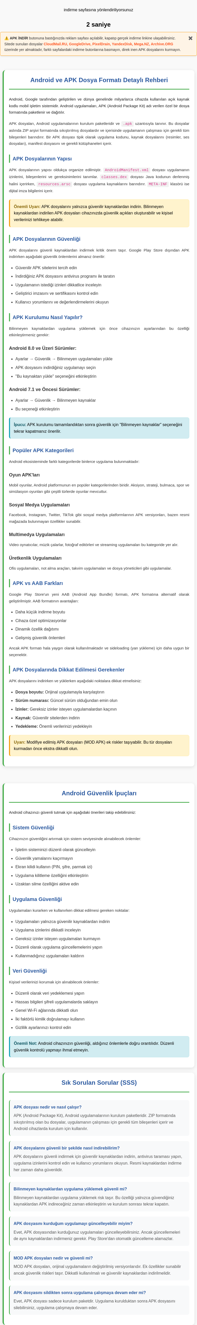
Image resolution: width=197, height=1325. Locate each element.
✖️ (190, 38)
